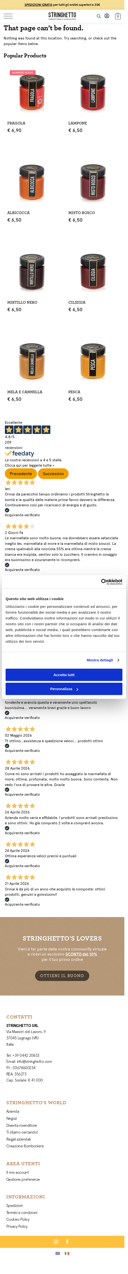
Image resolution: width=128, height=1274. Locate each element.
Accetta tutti (64, 675)
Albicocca (18, 213)
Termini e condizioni (21, 1212)
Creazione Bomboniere (25, 1146)
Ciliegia (76, 302)
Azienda (12, 1111)
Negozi (11, 1118)
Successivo (53, 473)
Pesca (74, 392)
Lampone (77, 123)
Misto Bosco (81, 213)
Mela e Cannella (24, 392)
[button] (117, 15)
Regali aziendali (18, 1139)
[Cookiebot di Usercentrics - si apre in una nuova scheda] (101, 582)
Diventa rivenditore (21, 1125)
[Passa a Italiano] (67, 1253)
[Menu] (11, 16)
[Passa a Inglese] (57, 1253)
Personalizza (64, 689)
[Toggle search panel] (98, 16)
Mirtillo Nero (22, 302)
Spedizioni (14, 1205)
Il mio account (17, 1172)
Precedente (21, 473)
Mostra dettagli (100, 660)
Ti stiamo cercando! (22, 1132)
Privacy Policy (16, 1226)
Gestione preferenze (23, 1179)
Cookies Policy (17, 1219)
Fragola (16, 123)
